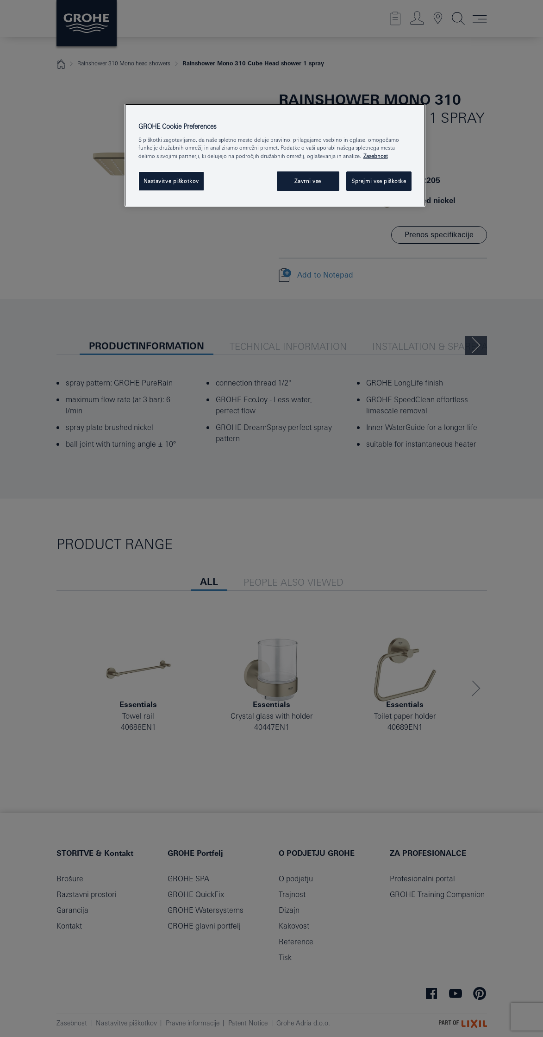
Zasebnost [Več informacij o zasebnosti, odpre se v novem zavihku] (375, 156)
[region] (275, 155)
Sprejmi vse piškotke (378, 181)
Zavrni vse (307, 181)
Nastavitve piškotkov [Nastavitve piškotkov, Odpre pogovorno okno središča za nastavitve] (171, 181)
